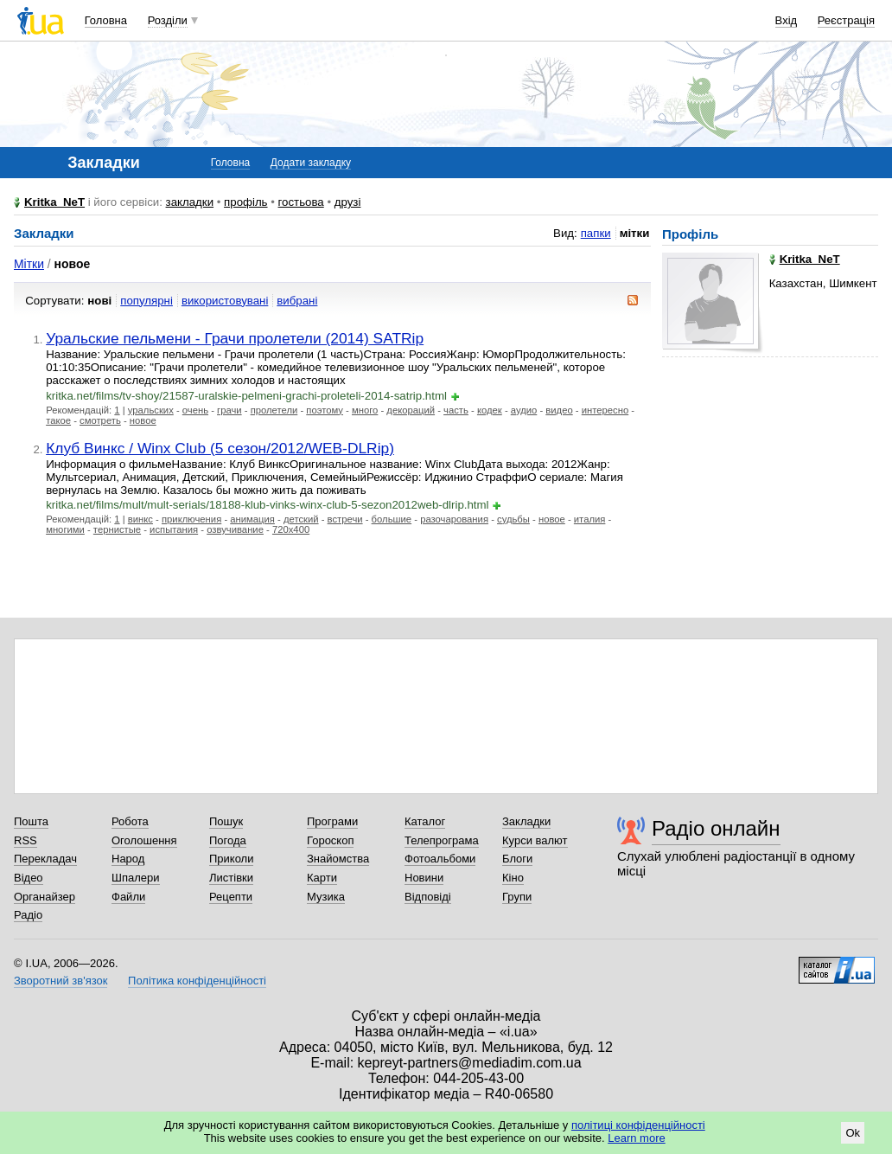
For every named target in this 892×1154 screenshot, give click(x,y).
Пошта (31, 821)
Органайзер (44, 896)
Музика (326, 896)
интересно (605, 410)
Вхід (786, 20)
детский (301, 519)
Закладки (526, 821)
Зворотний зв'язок (60, 980)
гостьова (301, 202)
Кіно (513, 877)
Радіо (28, 914)
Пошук (226, 821)
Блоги (517, 858)
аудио (524, 410)
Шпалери (136, 877)
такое (58, 420)
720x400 (290, 529)
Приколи (231, 858)
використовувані (225, 300)
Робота (130, 821)
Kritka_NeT (54, 202)
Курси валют (535, 840)
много (365, 410)
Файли (128, 896)
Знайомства (338, 858)
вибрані (297, 300)
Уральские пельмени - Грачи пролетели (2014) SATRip (235, 338)
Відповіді (428, 896)
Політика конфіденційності (197, 980)
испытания (174, 529)
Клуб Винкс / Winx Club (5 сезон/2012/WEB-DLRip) (220, 448)
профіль (245, 202)
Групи (517, 896)
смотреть (100, 420)
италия (590, 519)
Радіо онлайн (716, 828)
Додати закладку (311, 163)
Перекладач (45, 858)
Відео (28, 877)
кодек (489, 410)
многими (65, 529)
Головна (106, 20)
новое (143, 420)
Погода (227, 840)
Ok (852, 1132)
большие (392, 519)
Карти (322, 877)
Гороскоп (330, 840)
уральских (151, 410)
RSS (25, 840)
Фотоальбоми (440, 858)
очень (195, 410)
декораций (410, 410)
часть (455, 410)
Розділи (168, 20)
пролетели (274, 410)
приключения (191, 519)
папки (596, 233)
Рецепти (230, 896)
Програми (332, 821)
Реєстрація (846, 20)
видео (558, 410)
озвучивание (235, 529)
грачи (229, 410)
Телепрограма (442, 840)
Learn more (636, 1138)
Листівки (231, 877)
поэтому (324, 410)
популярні (146, 300)
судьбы (513, 519)
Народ (128, 858)
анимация (252, 519)
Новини (424, 877)
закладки (190, 202)
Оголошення (144, 840)
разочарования (454, 519)
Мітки (29, 264)
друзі (347, 202)
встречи (345, 519)
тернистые (117, 529)
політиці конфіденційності (638, 1125)
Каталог (425, 821)
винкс (140, 519)
